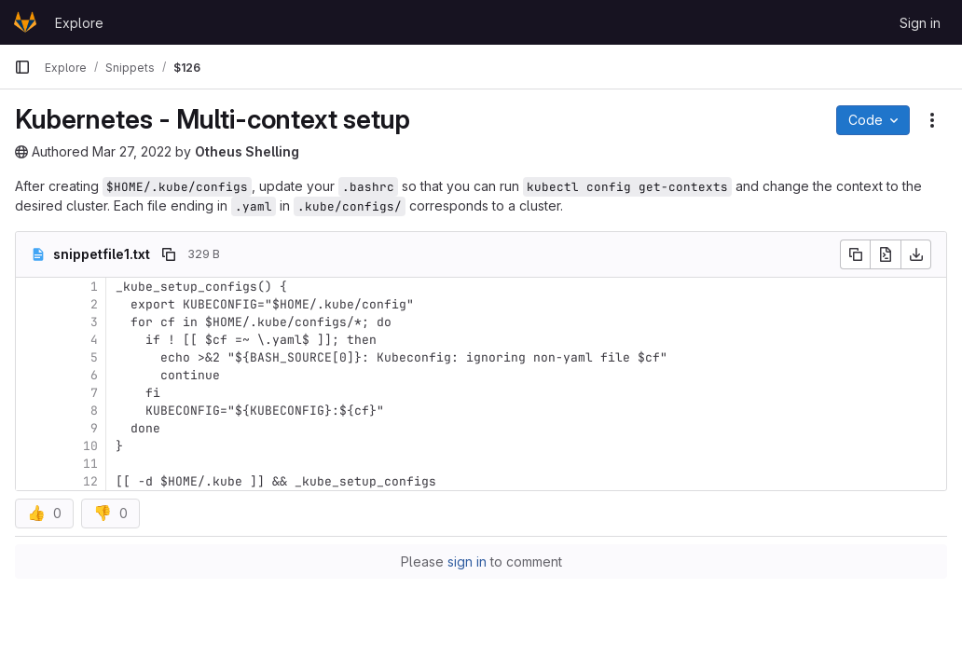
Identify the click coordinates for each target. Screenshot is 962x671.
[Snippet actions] (932, 120)
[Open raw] (885, 254)
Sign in (920, 23)
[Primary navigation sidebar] (22, 67)
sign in (467, 561)
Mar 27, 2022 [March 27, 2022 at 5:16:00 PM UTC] (132, 151)
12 (90, 481)
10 (90, 446)
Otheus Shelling (247, 151)
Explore (79, 23)
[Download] (916, 254)
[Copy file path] (169, 254)
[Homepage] (25, 22)
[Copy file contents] (855, 254)
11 (90, 464)
